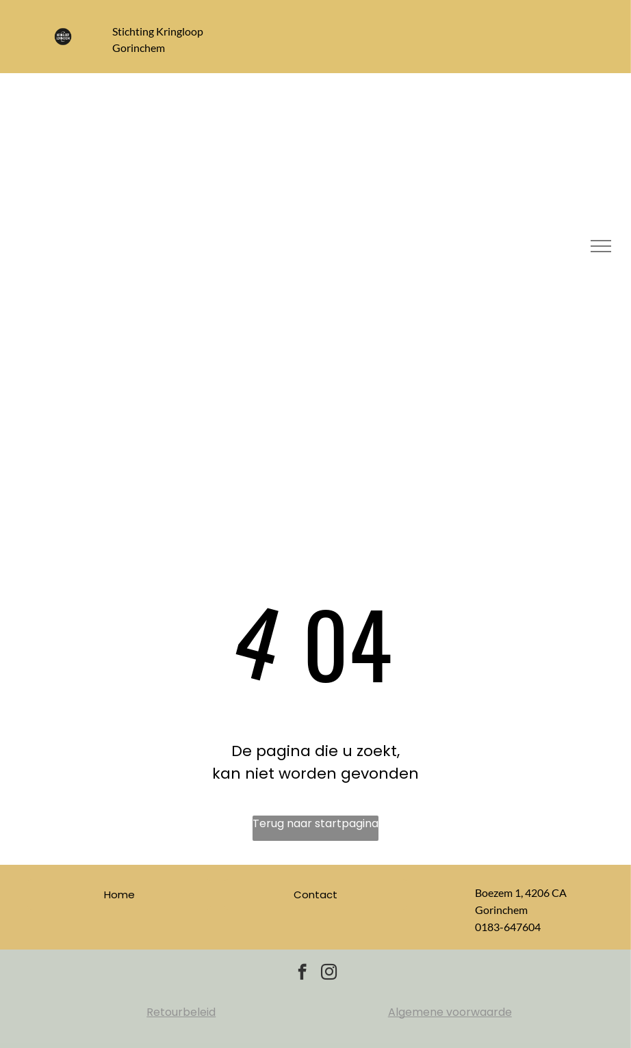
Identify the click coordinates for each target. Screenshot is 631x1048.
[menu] (601, 246)
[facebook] (302, 973)
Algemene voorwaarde (450, 1012)
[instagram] (329, 973)
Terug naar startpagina (315, 823)
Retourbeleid (181, 1012)
